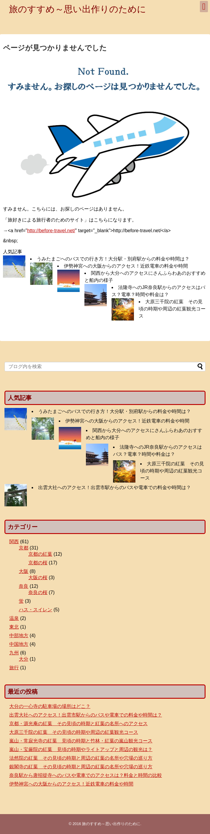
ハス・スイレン (35, 609)
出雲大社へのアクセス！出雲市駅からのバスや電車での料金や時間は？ (114, 487)
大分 (23, 659)
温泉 (14, 618)
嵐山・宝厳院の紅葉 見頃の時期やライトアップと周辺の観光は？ (80, 749)
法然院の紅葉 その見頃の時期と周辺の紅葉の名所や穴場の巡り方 (80, 758)
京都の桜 (37, 562)
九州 (14, 652)
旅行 (14, 667)
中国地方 (18, 644)
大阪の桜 (37, 577)
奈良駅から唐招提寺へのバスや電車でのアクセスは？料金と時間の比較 (85, 775)
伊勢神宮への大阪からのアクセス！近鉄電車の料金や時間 (126, 265)
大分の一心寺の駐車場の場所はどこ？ (49, 706)
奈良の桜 (37, 592)
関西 (14, 541)
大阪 (23, 571)
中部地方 (18, 635)
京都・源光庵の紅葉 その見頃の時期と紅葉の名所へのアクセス (78, 723)
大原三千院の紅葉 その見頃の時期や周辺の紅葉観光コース (172, 308)
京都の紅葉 (40, 554)
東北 (14, 626)
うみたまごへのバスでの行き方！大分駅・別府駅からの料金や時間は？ (113, 258)
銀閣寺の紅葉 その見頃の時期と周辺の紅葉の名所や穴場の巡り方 (80, 766)
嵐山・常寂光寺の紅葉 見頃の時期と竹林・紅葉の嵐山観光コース (80, 740)
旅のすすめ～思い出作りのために (77, 9)
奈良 (23, 586)
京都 (23, 547)
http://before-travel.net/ (51, 230)
